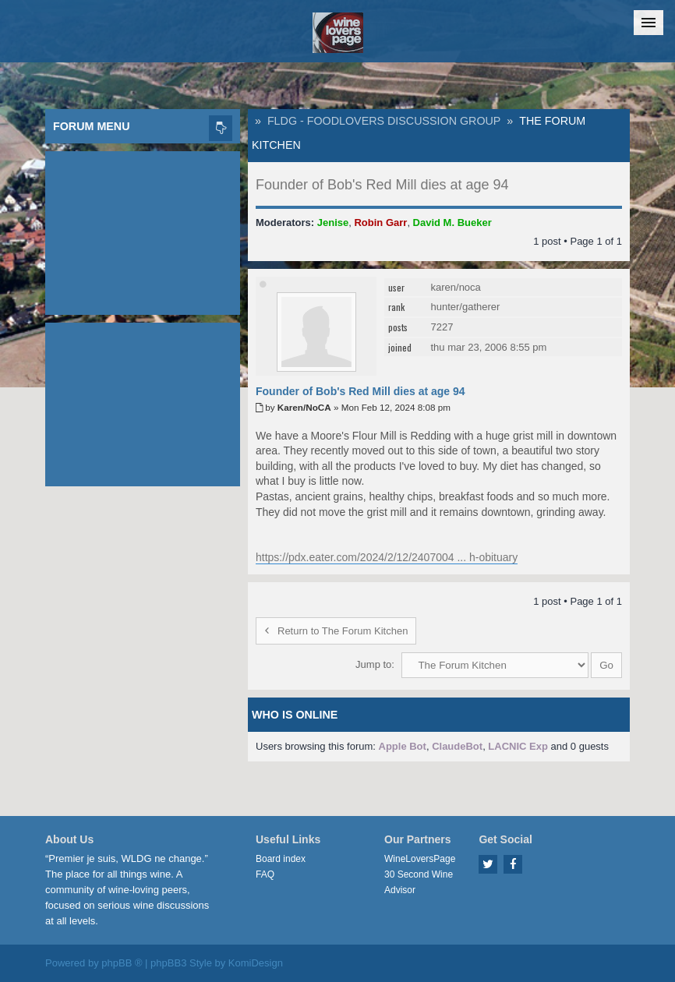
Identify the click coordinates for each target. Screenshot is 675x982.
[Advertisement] (142, 229)
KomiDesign (255, 963)
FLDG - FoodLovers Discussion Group (383, 121)
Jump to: (374, 664)
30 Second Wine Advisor (418, 882)
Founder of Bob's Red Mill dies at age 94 (382, 185)
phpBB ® (121, 963)
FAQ (265, 874)
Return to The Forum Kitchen (336, 631)
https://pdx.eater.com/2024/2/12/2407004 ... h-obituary (387, 557)
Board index (281, 858)
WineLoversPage (419, 858)
